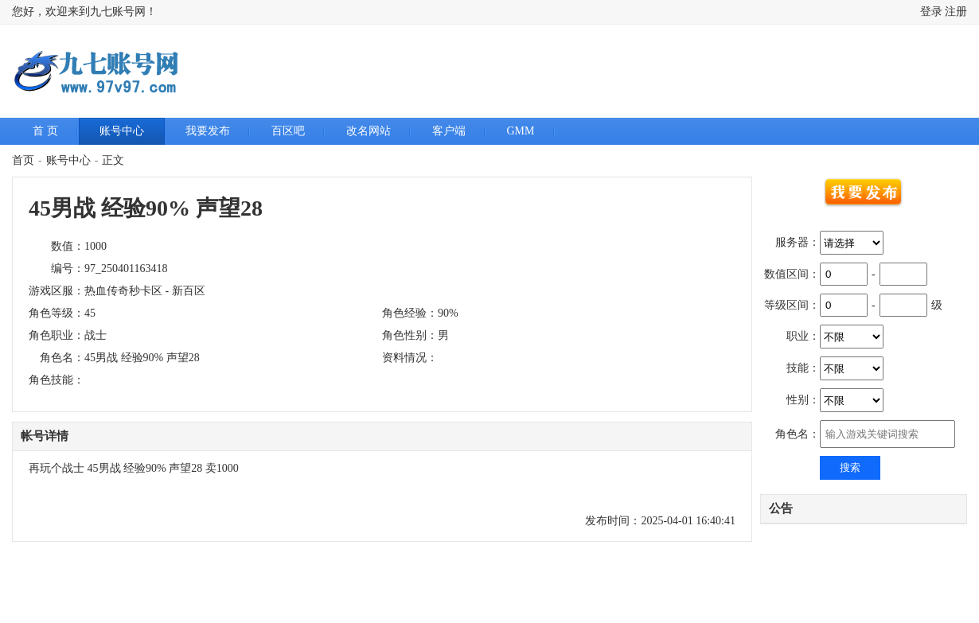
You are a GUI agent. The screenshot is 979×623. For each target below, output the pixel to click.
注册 (956, 12)
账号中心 (121, 131)
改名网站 (368, 131)
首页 (23, 160)
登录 (931, 12)
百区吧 (288, 131)
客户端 (449, 131)
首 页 (45, 131)
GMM (521, 131)
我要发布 (207, 131)
